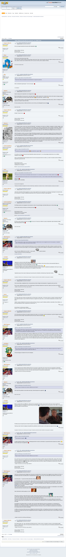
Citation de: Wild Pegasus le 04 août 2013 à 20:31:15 (23, 346)
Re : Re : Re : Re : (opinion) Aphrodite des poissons (26, 432)
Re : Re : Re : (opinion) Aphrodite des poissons (26, 169)
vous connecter (13, 6)
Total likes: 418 (5, 70)
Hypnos (5, 90)
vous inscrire (20, 6)
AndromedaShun (8, 145)
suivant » (62, 535)
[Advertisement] (33, 27)
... (7, 38)
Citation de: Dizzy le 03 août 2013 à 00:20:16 (21, 240)
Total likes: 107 (5, 153)
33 (8, 38)
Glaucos (6, 123)
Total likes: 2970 (5, 49)
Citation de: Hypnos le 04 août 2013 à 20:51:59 (22, 436)
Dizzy (5, 55)
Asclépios (6, 343)
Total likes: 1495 (5, 249)
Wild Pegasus (7, 236)
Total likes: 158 (5, 358)
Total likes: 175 (5, 83)
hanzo (5, 294)
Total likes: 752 (5, 231)
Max (5, 74)
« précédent (59, 535)
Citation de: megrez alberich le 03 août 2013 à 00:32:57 (23, 77)
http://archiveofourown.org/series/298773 (24, 166)
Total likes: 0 (4, 411)
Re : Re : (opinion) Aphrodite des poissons (25, 74)
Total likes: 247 (5, 181)
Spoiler (16, 179)
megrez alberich (7, 43)
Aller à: (43, 541)
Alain (5, 169)
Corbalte (6, 256)
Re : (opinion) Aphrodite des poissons (24, 42)
